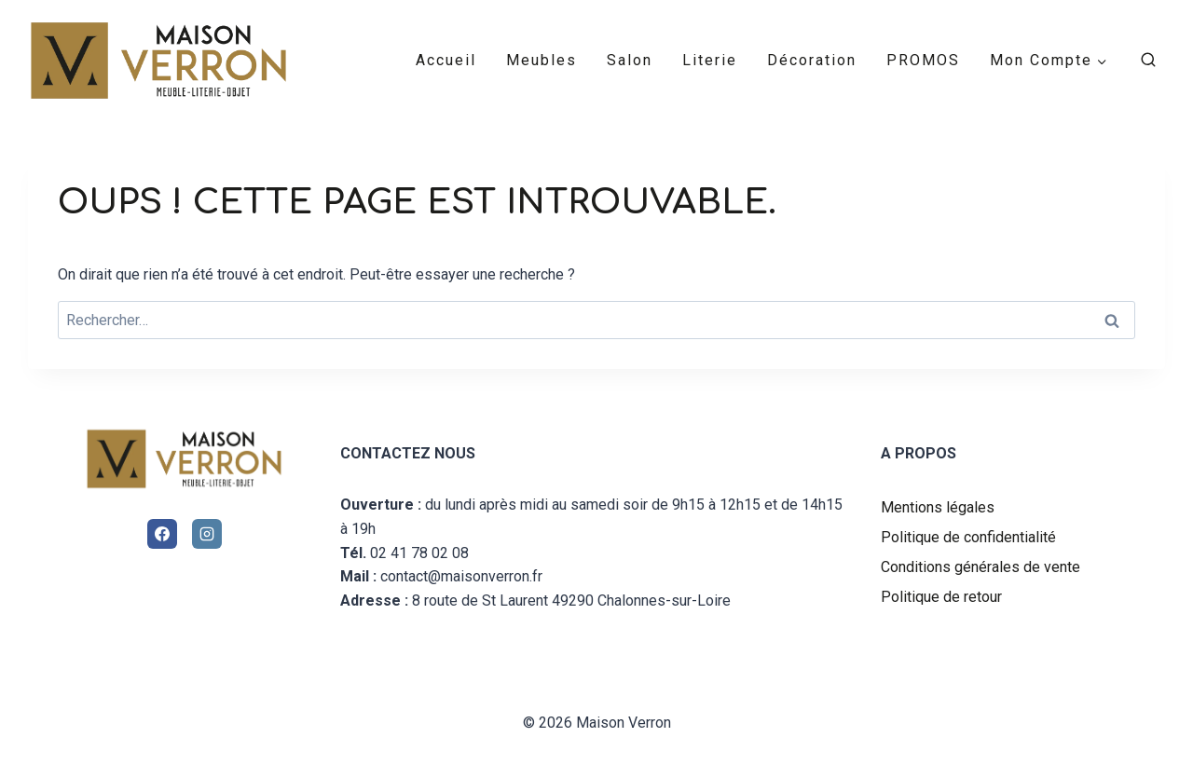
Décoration (812, 60)
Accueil (446, 60)
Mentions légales (937, 507)
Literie (709, 60)
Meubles (541, 60)
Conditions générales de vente (980, 567)
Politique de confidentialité (968, 537)
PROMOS (923, 60)
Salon (629, 60)
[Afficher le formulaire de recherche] (1148, 60)
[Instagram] (207, 534)
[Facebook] (162, 534)
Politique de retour (941, 597)
